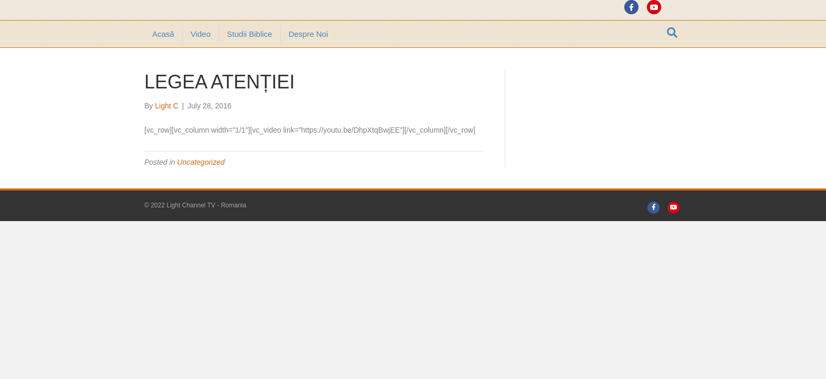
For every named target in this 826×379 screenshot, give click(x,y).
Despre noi (308, 62)
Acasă (163, 62)
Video (201, 62)
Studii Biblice (249, 62)
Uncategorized (200, 191)
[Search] (672, 61)
